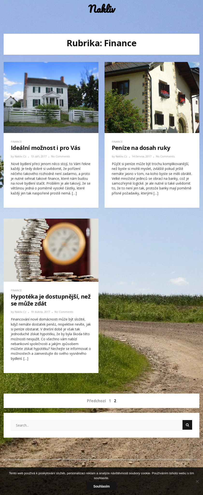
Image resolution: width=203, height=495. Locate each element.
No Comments (60, 156)
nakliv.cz (21, 156)
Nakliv (101, 9)
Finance (16, 141)
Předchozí (96, 400)
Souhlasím (101, 486)
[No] (197, 481)
